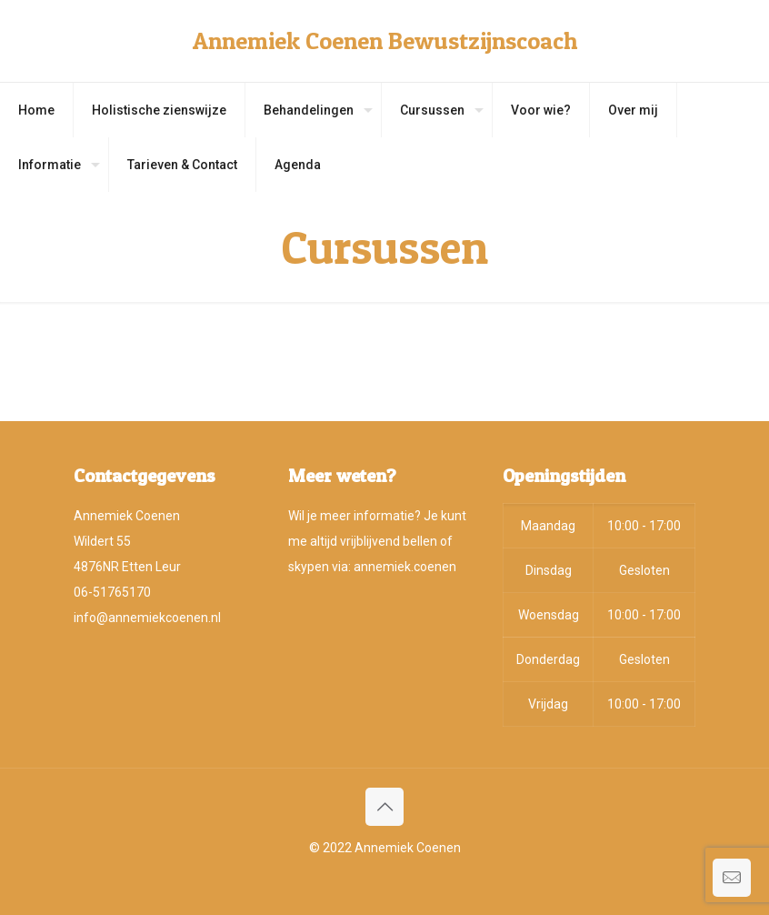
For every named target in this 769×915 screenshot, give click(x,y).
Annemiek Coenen (408, 847)
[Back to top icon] (384, 807)
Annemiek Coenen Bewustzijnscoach (385, 40)
